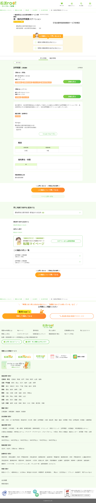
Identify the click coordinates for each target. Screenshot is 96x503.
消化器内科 (33, 457)
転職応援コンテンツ (39, 334)
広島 (7, 396)
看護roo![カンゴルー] (5, 10)
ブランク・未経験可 (74, 472)
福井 (25, 383)
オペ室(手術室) (14, 420)
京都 (11, 393)
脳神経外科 (13, 460)
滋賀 (20, 393)
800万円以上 (53, 440)
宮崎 (33, 403)
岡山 (11, 396)
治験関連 (89, 420)
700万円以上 (43, 440)
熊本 (24, 403)
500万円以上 (24, 440)
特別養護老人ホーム (81, 428)
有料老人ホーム (19, 432)
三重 (20, 389)
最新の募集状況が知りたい (47, 42)
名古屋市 (35, 10)
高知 (20, 399)
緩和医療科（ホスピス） (48, 464)
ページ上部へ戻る (48, 196)
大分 (28, 403)
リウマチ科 (10, 464)
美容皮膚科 (12, 457)
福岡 (11, 403)
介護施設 (71, 428)
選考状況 (36, 330)
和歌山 (29, 393)
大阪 (7, 393)
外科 (71, 457)
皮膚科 (60, 460)
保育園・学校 (67, 420)
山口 (24, 396)
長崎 (20, 403)
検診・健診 (58, 420)
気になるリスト (85, 330)
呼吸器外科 (77, 457)
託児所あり (63, 472)
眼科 (47, 460)
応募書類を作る (69, 330)
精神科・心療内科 (76, 460)
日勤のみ (14, 448)
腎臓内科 (57, 457)
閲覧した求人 (6, 334)
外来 (7, 420)
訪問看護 (40, 420)
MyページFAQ (69, 334)
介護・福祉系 (49, 420)
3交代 (8, 448)
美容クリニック (54, 428)
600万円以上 (34, 440)
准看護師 (11, 411)
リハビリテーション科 (23, 464)
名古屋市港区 (44, 10)
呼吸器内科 (24, 457)
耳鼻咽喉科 (53, 460)
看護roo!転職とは (7, 330)
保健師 (18, 411)
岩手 (22, 379)
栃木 (30, 386)
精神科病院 (36, 428)
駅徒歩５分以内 (17, 232)
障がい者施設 (63, 432)
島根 (20, 396)
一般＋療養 (19, 428)
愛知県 (27, 10)
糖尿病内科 (64, 457)
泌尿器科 (67, 460)
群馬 (34, 386)
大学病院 (11, 428)
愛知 (7, 389)
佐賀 (15, 403)
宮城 (27, 379)
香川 (11, 399)
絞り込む (17, 62)
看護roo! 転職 (18, 10)
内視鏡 (82, 420)
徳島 (7, 399)
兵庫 (15, 393)
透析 (35, 420)
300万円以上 (6, 440)
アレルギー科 (35, 464)
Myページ (20, 330)
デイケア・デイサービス (33, 432)
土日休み (23, 472)
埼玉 (17, 386)
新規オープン (6, 472)
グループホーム (47, 432)
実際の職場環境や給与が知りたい (49, 48)
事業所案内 (5, 483)
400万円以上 (15, 440)
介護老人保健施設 (7, 432)
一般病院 (4, 428)
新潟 (12, 383)
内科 (18, 457)
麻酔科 (4, 464)
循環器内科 (41, 457)
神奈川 (12, 386)
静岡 (15, 389)
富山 (17, 383)
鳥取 (15, 396)
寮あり (56, 472)
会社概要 (4, 480)
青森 (18, 379)
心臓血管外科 (86, 457)
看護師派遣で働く (54, 334)
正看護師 (4, 411)
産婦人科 (41, 460)
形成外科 (28, 460)
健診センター (73, 432)
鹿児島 (38, 403)
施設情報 (53, 58)
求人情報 (43, 58)
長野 (34, 383)
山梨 (30, 383)
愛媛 (15, 399)
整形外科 (21, 460)
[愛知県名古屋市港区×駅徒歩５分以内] (48, 212)
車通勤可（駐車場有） (45, 472)
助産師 (23, 411)
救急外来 (24, 420)
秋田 (31, 379)
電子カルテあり (87, 472)
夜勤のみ (21, 448)
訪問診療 (76, 420)
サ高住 (56, 432)
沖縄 (43, 403)
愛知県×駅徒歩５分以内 (19, 225)
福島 (40, 379)
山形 (35, 379)
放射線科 (86, 460)
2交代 (3, 448)
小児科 (35, 460)
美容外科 (4, 457)
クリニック (44, 428)
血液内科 (50, 457)
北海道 (13, 379)
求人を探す (52, 330)
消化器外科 (5, 460)
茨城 (25, 386)
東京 (7, 386)
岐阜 (11, 389)
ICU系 (30, 420)
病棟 (3, 420)
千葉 (21, 386)
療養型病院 (27, 428)
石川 (21, 383)
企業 (90, 432)
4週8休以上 (15, 472)
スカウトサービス (22, 334)
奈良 (24, 393)
